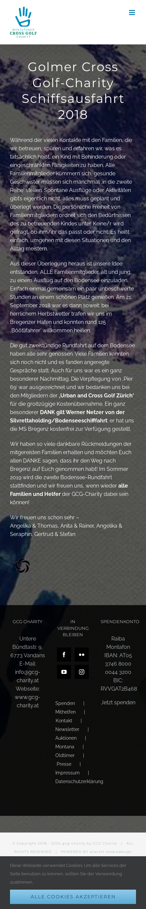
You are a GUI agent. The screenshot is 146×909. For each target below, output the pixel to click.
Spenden (65, 703)
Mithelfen (65, 712)
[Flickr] (82, 655)
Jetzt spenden (118, 702)
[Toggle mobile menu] (132, 12)
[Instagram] (82, 672)
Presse (64, 764)
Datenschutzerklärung (79, 781)
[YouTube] (64, 672)
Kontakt (64, 720)
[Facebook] (64, 655)
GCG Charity (105, 843)
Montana (64, 746)
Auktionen (66, 738)
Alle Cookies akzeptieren (73, 897)
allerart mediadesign (111, 852)
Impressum (67, 772)
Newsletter (67, 729)
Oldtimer (65, 755)
